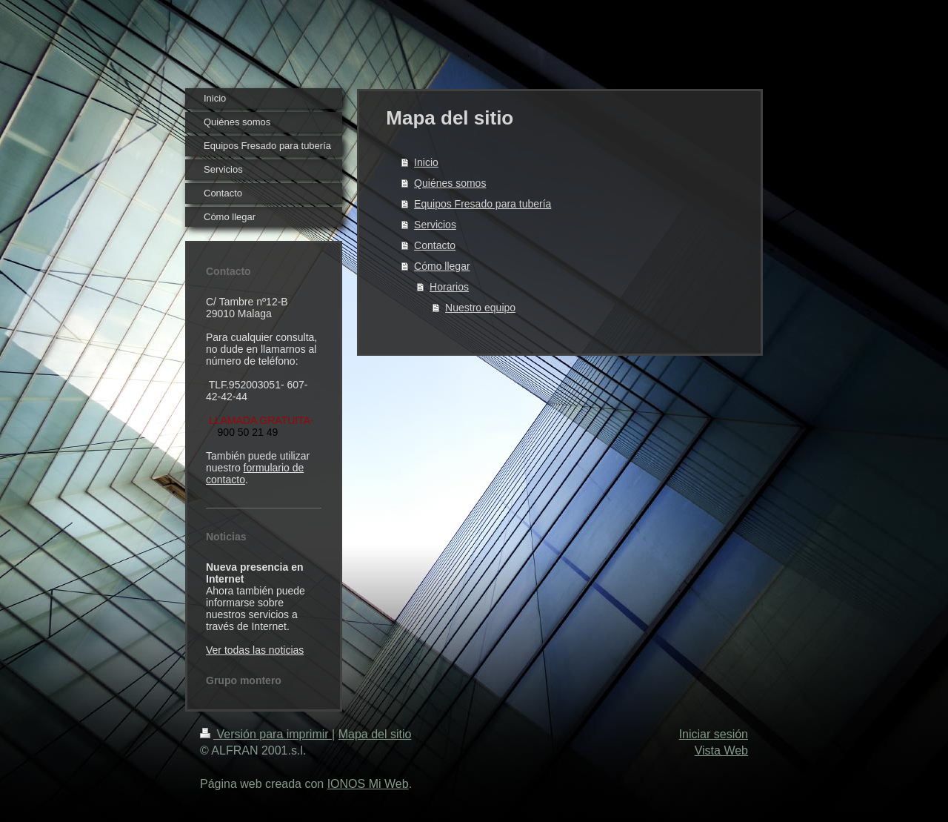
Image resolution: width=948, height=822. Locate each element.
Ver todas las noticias (255, 650)
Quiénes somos (450, 183)
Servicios (435, 225)
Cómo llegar (442, 266)
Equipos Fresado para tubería (482, 204)
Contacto (434, 245)
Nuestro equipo (480, 308)
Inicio (426, 162)
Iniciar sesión (713, 734)
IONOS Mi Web (368, 784)
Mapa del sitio (375, 734)
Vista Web (721, 750)
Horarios (449, 287)
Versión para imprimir (266, 734)
